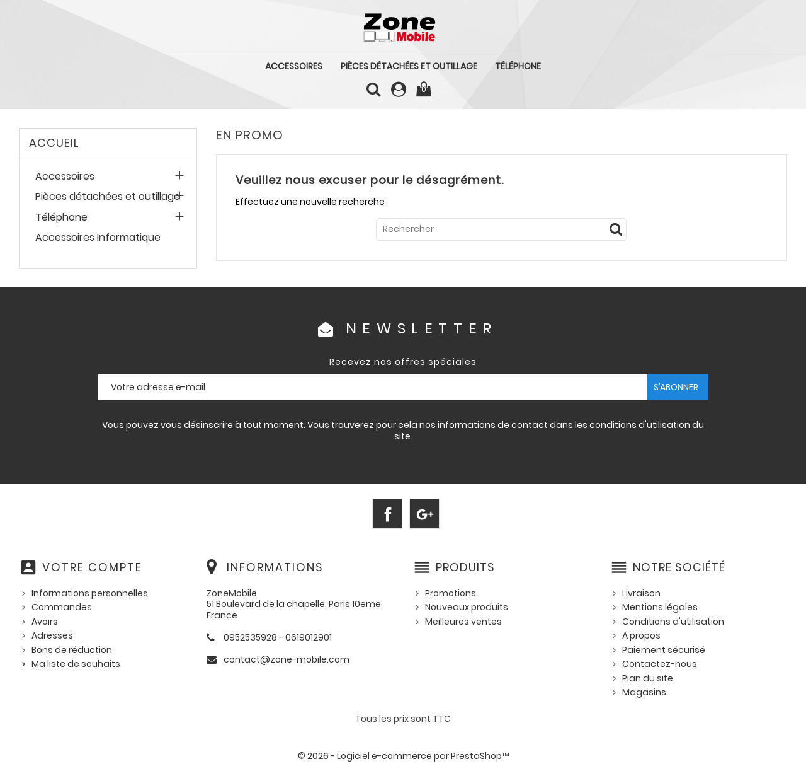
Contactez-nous (659, 664)
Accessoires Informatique (98, 238)
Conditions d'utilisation (673, 621)
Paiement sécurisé (663, 650)
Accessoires (293, 66)
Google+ (424, 513)
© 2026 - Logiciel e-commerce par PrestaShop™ (403, 756)
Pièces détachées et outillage (409, 66)
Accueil (54, 143)
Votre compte (92, 567)
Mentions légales (660, 607)
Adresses (52, 635)
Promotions (450, 593)
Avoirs (44, 621)
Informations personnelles (89, 593)
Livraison (641, 593)
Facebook (387, 513)
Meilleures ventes (463, 621)
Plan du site (647, 678)
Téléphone (518, 66)
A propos (641, 635)
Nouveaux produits (466, 607)
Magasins (644, 692)
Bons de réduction (71, 650)
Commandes (61, 607)
